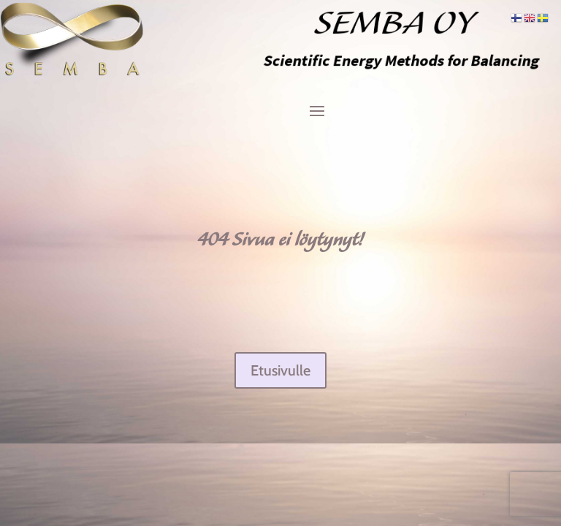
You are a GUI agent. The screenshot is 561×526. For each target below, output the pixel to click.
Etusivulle (280, 370)
